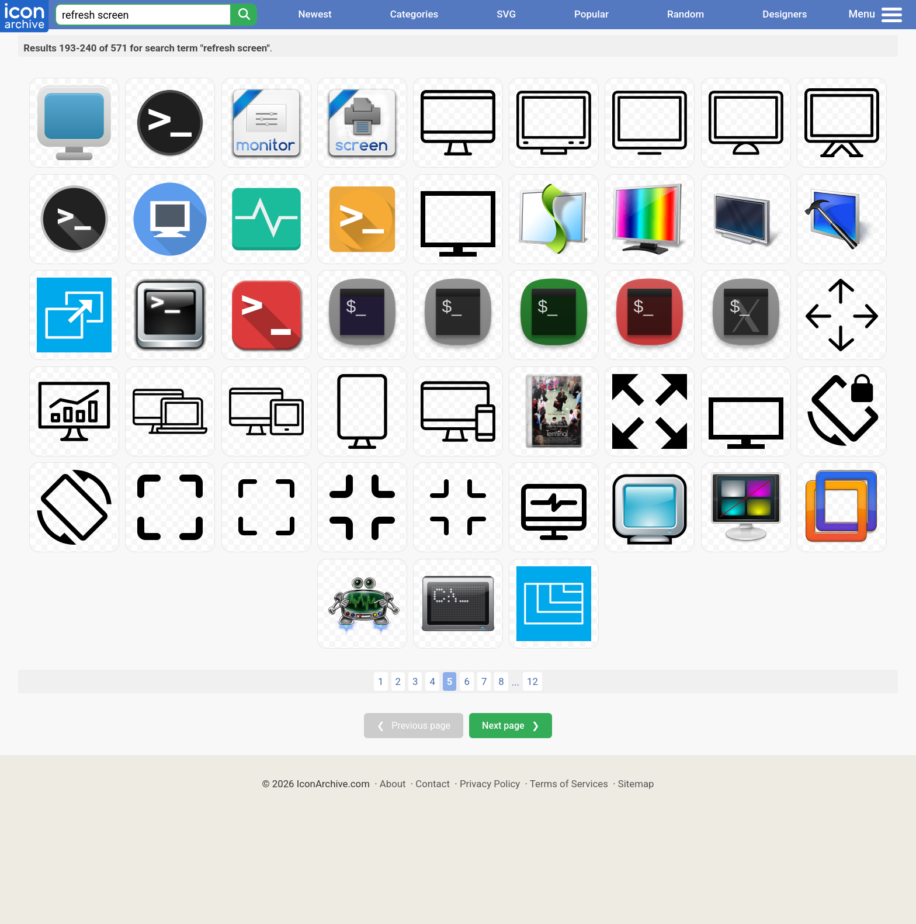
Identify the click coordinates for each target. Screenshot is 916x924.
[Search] (243, 15)
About (393, 784)
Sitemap (636, 784)
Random (685, 14)
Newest (314, 14)
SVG (506, 14)
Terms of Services (569, 784)
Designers (784, 14)
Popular (591, 14)
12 (532, 681)
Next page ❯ (510, 725)
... (515, 682)
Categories (414, 14)
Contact (432, 784)
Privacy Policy (490, 784)
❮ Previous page (413, 725)
